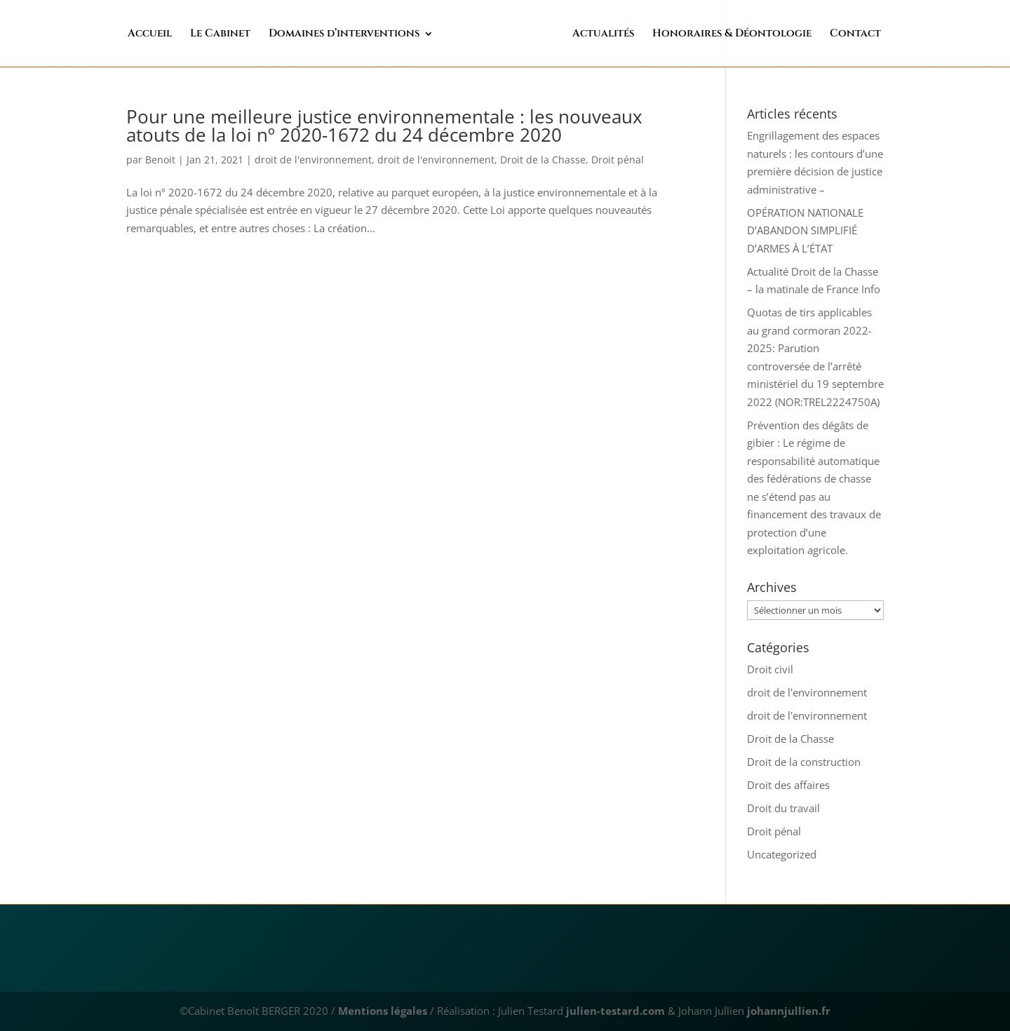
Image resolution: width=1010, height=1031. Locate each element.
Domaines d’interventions (373, 35)
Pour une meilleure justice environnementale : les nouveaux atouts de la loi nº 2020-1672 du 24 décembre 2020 (384, 125)
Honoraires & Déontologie (702, 35)
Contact (825, 35)
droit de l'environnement (313, 159)
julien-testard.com (614, 1011)
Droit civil (770, 669)
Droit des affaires (788, 785)
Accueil (179, 35)
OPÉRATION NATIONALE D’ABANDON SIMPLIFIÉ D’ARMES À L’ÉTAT (805, 230)
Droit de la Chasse (543, 159)
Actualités (574, 35)
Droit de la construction (804, 762)
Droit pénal (617, 159)
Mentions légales (382, 1011)
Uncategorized (781, 854)
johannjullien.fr (788, 1011)
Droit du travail (783, 808)
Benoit (160, 159)
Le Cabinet (250, 35)
